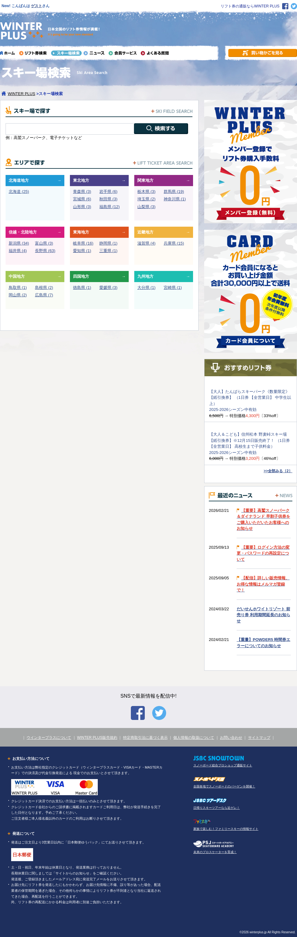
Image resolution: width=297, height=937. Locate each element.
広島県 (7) (44, 295)
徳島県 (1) (82, 287)
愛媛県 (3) (108, 287)
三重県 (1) (108, 250)
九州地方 (145, 276)
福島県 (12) (109, 206)
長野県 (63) (45, 250)
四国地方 (81, 276)
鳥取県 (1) (18, 287)
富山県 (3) (44, 243)
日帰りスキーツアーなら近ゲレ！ (216, 807)
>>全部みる (278, 471)
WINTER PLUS (21, 93)
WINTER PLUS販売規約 (97, 737)
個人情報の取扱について (193, 737)
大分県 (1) (146, 287)
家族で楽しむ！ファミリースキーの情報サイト (225, 828)
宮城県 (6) (82, 199)
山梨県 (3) (146, 206)
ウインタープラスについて (49, 737)
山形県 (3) (82, 206)
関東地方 (145, 180)
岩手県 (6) (108, 191)
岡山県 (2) (18, 295)
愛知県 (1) (82, 250)
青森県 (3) (82, 191)
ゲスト (36, 6)
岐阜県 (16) (83, 243)
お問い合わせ (231, 737)
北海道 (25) (19, 191)
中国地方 (17, 276)
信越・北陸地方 (23, 232)
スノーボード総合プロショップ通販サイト (222, 765)
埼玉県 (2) (146, 199)
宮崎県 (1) (173, 287)
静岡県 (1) (108, 243)
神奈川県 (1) (175, 199)
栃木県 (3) (146, 191)
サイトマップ (259, 737)
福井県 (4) (18, 250)
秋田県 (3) (108, 199)
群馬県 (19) (174, 191)
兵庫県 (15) (174, 243)
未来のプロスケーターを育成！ (215, 852)
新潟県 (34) (19, 243)
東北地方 (81, 180)
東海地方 (81, 232)
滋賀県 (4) (146, 243)
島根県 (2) (44, 287)
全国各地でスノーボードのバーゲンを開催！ (224, 786)
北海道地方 (19, 180)
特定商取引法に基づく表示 (145, 737)
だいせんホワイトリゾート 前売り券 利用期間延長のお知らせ (263, 615)
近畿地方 (145, 232)
